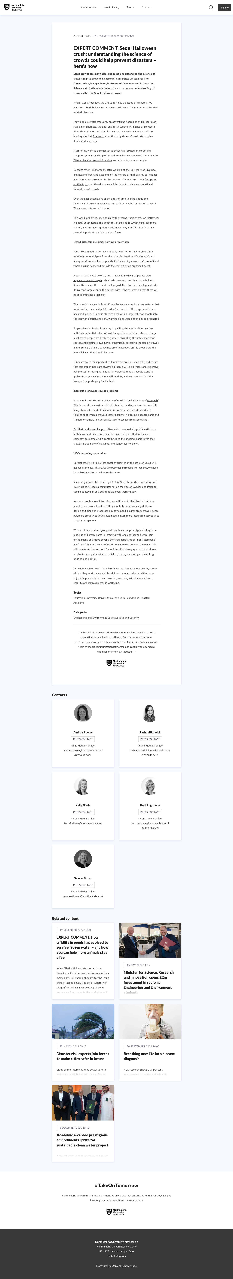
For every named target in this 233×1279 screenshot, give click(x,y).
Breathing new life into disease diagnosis (149, 1056)
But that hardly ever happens (90, 429)
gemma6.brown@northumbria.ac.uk (83, 896)
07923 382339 (150, 828)
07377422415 (150, 755)
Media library (111, 7)
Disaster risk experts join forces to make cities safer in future (83, 1056)
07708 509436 (83, 755)
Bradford (98, 136)
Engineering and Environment (90, 617)
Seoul (155, 261)
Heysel (148, 126)
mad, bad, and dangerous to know (118, 443)
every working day (125, 491)
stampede (152, 400)
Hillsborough (148, 122)
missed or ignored (148, 318)
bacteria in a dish (102, 160)
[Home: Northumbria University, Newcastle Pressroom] (14, 7)
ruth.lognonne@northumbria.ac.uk (150, 823)
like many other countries (95, 285)
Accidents (79, 602)
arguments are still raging (88, 280)
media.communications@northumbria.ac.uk (112, 647)
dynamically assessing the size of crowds (135, 342)
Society (112, 617)
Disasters (145, 598)
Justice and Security (127, 617)
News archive (88, 7)
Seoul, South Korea (87, 222)
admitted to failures (129, 251)
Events (130, 7)
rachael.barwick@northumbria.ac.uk (150, 750)
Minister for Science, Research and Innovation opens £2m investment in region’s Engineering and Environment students (149, 982)
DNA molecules (82, 160)
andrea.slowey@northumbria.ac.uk (83, 750)
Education (79, 598)
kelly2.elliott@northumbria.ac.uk (83, 823)
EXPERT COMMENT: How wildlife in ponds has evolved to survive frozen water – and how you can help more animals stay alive (82, 947)
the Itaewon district (84, 318)
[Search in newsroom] (211, 7)
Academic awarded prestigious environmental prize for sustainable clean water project (82, 1140)
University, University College (102, 598)
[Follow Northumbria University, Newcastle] (224, 7)
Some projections (83, 482)
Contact (146, 7)
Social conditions (129, 598)
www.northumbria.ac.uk (88, 642)
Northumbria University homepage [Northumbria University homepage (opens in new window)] (116, 1265)
